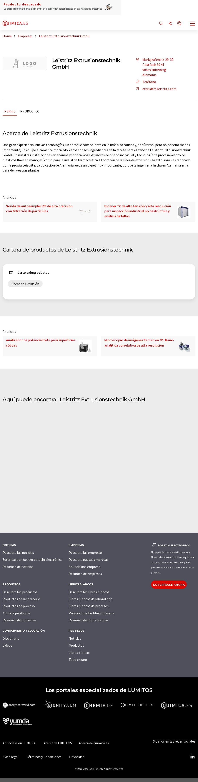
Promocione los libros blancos (91, 613)
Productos (30, 111)
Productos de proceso (19, 606)
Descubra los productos (20, 592)
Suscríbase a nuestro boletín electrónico (33, 559)
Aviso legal (11, 757)
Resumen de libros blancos (88, 620)
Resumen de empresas (85, 573)
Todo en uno (78, 659)
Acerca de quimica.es (94, 743)
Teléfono (145, 82)
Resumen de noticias (18, 566)
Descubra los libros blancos (89, 592)
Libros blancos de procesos (89, 606)
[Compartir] (170, 23)
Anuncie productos (16, 613)
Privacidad (76, 757)
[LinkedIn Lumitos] (192, 757)
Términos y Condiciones (44, 757)
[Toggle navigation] (192, 24)
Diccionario (11, 638)
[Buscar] (161, 23)
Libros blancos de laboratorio (91, 599)
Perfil (9, 111)
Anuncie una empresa (84, 566)
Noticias (75, 638)
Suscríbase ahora (169, 584)
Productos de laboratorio (21, 599)
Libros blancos (79, 652)
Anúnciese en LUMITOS (20, 743)
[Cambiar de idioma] (179, 23)
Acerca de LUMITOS (57, 743)
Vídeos (7, 645)
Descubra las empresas (86, 552)
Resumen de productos (20, 620)
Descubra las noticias (18, 552)
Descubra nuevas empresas (88, 559)
